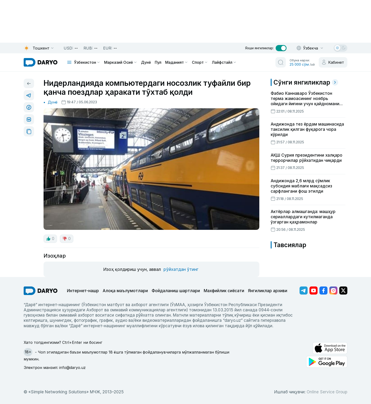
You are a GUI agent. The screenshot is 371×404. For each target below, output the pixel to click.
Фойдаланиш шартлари (176, 290)
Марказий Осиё (120, 62)
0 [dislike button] (66, 238)
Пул (158, 62)
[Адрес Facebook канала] (323, 290)
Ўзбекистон (87, 62)
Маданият (176, 62)
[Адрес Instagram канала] (333, 290)
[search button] (280, 62)
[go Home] (40, 290)
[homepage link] (40, 62)
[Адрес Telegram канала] (304, 290)
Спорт (200, 62)
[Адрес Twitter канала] (343, 290)
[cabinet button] (333, 62)
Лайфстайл (224, 62)
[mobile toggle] (69, 62)
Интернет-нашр (83, 290)
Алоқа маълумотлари (125, 290)
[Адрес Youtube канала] (313, 290)
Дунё (146, 62)
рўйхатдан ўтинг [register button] (180, 269)
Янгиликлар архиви (267, 290)
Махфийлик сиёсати (224, 290)
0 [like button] (50, 238)
